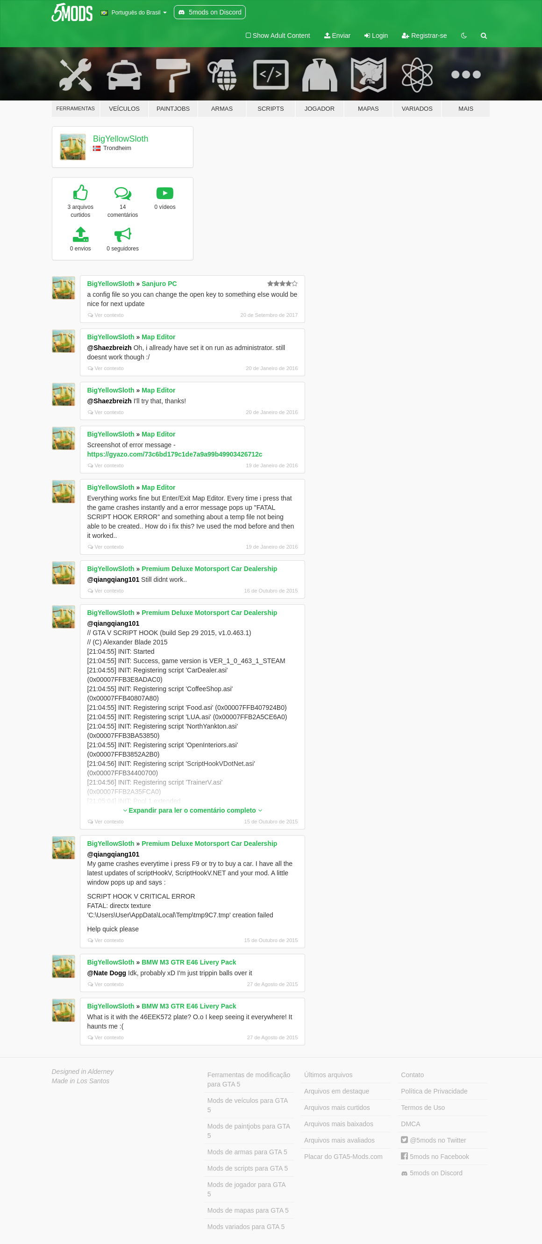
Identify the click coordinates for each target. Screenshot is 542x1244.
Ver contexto (106, 315)
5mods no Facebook (435, 1156)
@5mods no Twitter (433, 1140)
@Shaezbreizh (109, 347)
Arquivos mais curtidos (337, 1107)
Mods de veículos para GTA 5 (247, 1105)
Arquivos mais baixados (338, 1124)
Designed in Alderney (83, 1071)
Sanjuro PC (159, 283)
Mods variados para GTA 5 (246, 1226)
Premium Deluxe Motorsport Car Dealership (209, 568)
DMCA (410, 1124)
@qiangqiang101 (113, 579)
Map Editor (158, 337)
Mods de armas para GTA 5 (247, 1152)
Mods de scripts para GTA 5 (247, 1168)
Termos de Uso (423, 1107)
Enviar (337, 35)
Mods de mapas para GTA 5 (248, 1210)
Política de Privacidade (434, 1091)
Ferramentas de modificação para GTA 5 (248, 1079)
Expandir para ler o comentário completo (192, 810)
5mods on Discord (432, 1173)
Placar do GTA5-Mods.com (343, 1156)
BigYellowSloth (120, 138)
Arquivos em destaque (336, 1091)
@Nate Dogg (107, 973)
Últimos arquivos (328, 1075)
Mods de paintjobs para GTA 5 (248, 1130)
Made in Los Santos (81, 1081)
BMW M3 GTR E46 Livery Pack (189, 962)
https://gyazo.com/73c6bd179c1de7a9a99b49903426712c (175, 454)
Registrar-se (424, 35)
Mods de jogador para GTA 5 (246, 1189)
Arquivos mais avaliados (339, 1140)
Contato (412, 1075)
